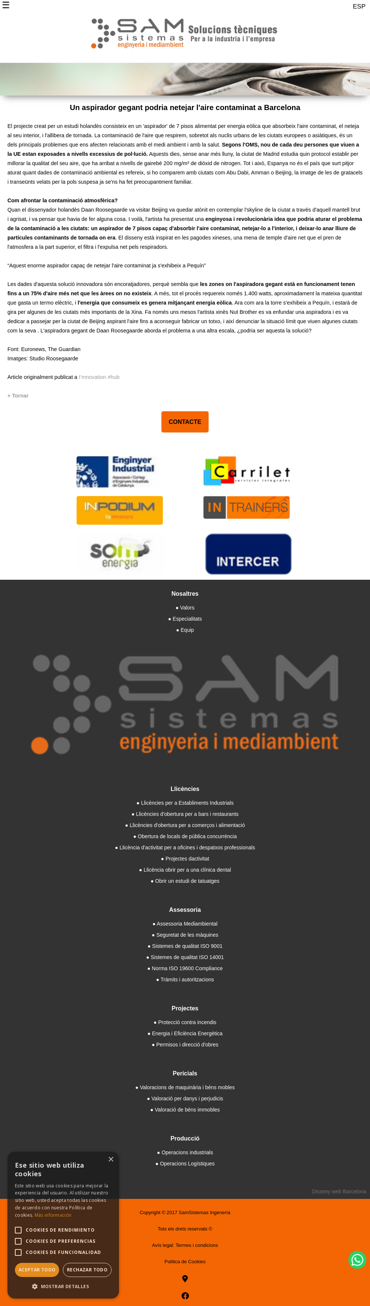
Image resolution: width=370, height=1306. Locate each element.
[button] (63, 1286)
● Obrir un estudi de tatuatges (185, 881)
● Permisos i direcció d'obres (185, 1045)
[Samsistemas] (185, 36)
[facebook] (185, 1296)
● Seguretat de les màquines (185, 935)
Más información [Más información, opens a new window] (53, 1215)
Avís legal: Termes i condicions (185, 1245)
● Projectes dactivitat (185, 859)
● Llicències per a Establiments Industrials (185, 803)
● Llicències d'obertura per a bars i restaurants (184, 814)
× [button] (110, 1159)
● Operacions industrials (185, 1152)
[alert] (63, 1225)
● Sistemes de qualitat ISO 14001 (185, 957)
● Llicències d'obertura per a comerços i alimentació (185, 825)
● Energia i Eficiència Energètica (184, 1033)
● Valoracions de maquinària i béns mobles (185, 1087)
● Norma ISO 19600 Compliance (185, 968)
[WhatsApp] (357, 1260)
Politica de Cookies (185, 1261)
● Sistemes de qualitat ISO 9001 (185, 946)
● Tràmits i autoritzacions (185, 979)
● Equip (185, 630)
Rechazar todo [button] (87, 1270)
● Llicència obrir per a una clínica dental (185, 870)
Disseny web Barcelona (339, 1191)
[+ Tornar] (18, 396)
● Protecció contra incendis (185, 1022)
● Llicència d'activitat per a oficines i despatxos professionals (185, 847)
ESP (359, 6)
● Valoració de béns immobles (185, 1110)
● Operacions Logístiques (185, 1164)
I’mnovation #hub (99, 377)
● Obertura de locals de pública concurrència (185, 836)
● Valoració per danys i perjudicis (185, 1098)
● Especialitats (185, 619)
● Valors (185, 608)
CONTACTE (185, 422)
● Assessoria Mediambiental (185, 924)
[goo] (185, 1279)
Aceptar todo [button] (37, 1270)
